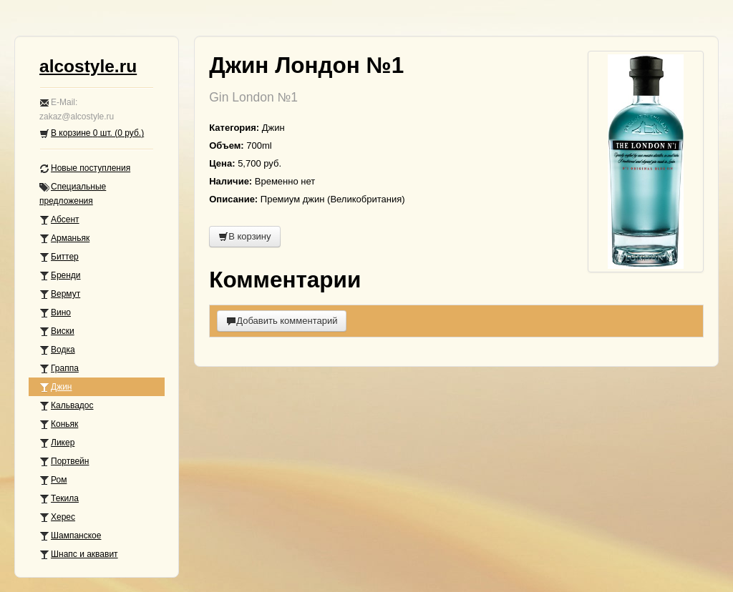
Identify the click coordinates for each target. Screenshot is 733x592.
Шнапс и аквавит (78, 554)
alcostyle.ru (88, 66)
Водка (57, 350)
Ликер (56, 443)
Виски (56, 331)
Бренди (60, 275)
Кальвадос (66, 405)
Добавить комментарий (281, 320)
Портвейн (64, 461)
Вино (55, 312)
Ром (53, 480)
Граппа (59, 368)
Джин (55, 387)
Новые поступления (84, 168)
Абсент (59, 219)
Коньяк (58, 424)
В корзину (244, 236)
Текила (59, 498)
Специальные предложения (72, 194)
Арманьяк (64, 238)
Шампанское (70, 536)
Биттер (59, 257)
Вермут (59, 294)
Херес (57, 517)
